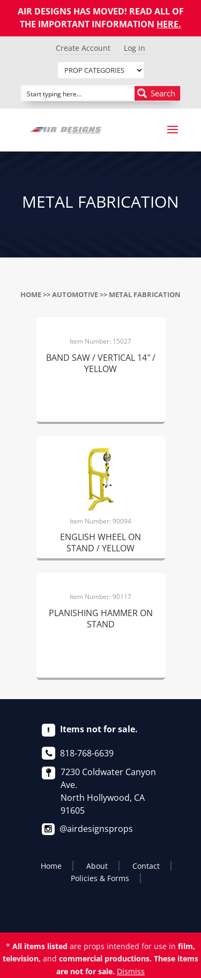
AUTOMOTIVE (75, 294)
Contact (146, 866)
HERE (167, 24)
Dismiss (131, 971)
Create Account (83, 48)
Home (30, 294)
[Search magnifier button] (158, 93)
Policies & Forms (100, 878)
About (97, 866)
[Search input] (78, 93)
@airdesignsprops (96, 829)
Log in (134, 48)
